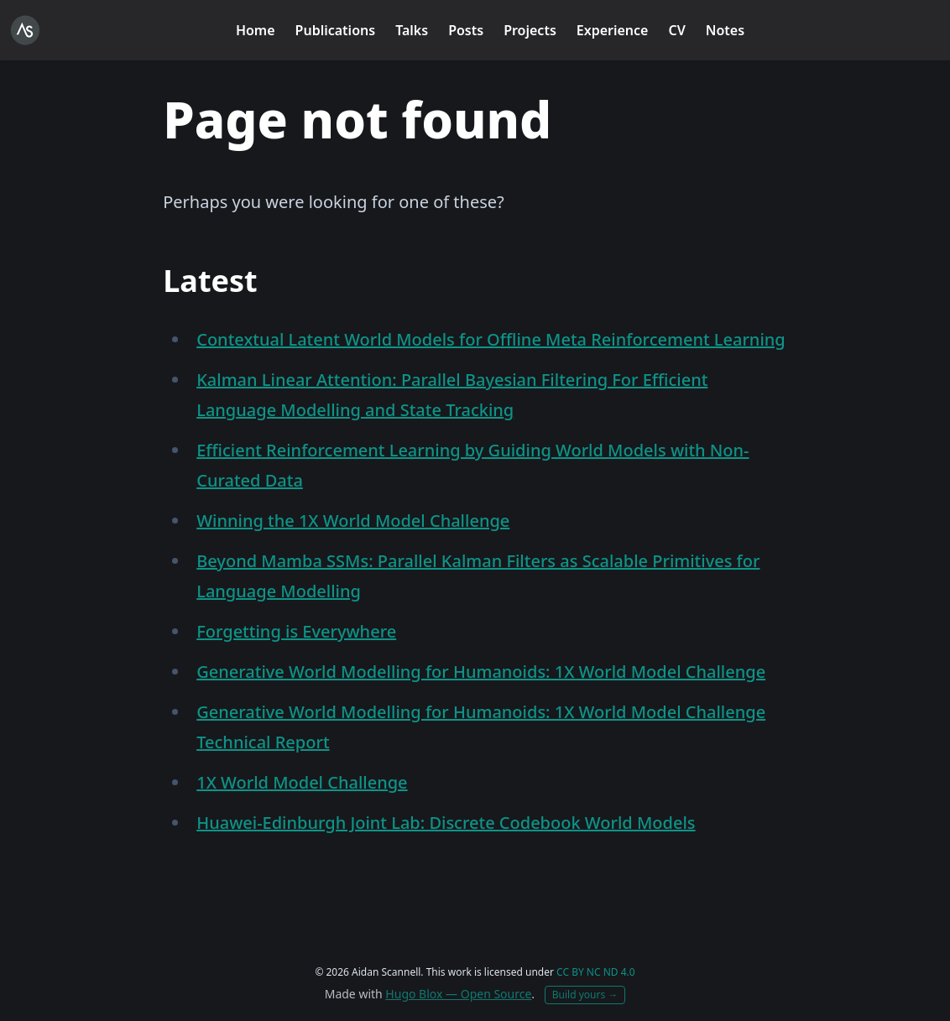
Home (255, 30)
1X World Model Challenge (301, 782)
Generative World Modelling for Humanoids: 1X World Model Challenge (480, 671)
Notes (725, 30)
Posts (465, 30)
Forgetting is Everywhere (296, 631)
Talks (411, 30)
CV (676, 30)
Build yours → (585, 994)
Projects (530, 30)
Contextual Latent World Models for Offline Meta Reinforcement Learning (491, 339)
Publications (335, 30)
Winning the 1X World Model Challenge (352, 520)
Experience (613, 30)
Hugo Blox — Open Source (458, 994)
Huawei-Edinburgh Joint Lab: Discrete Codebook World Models (445, 822)
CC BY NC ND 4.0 (595, 972)
